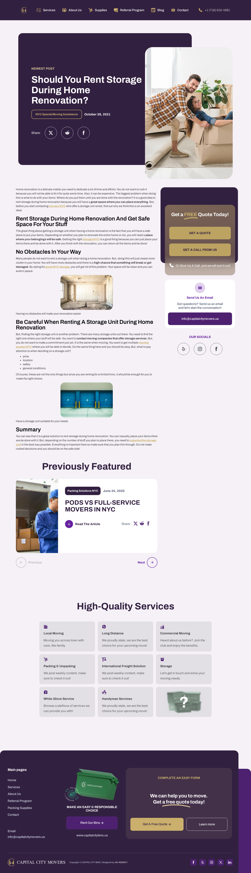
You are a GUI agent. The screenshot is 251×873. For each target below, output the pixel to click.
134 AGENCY (121, 862)
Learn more (207, 824)
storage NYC (91, 239)
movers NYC (57, 206)
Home (12, 780)
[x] (136, 524)
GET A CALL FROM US (200, 250)
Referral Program (20, 801)
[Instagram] (67, 133)
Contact (13, 814)
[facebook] (148, 523)
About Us (14, 794)
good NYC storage (57, 266)
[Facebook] (84, 133)
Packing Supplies (20, 808)
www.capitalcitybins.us (92, 835)
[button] (45, 10)
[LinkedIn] (230, 862)
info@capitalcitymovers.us (200, 319)
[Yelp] (183, 349)
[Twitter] (51, 133)
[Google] (216, 349)
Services (49, 10)
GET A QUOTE (200, 233)
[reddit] (142, 523)
